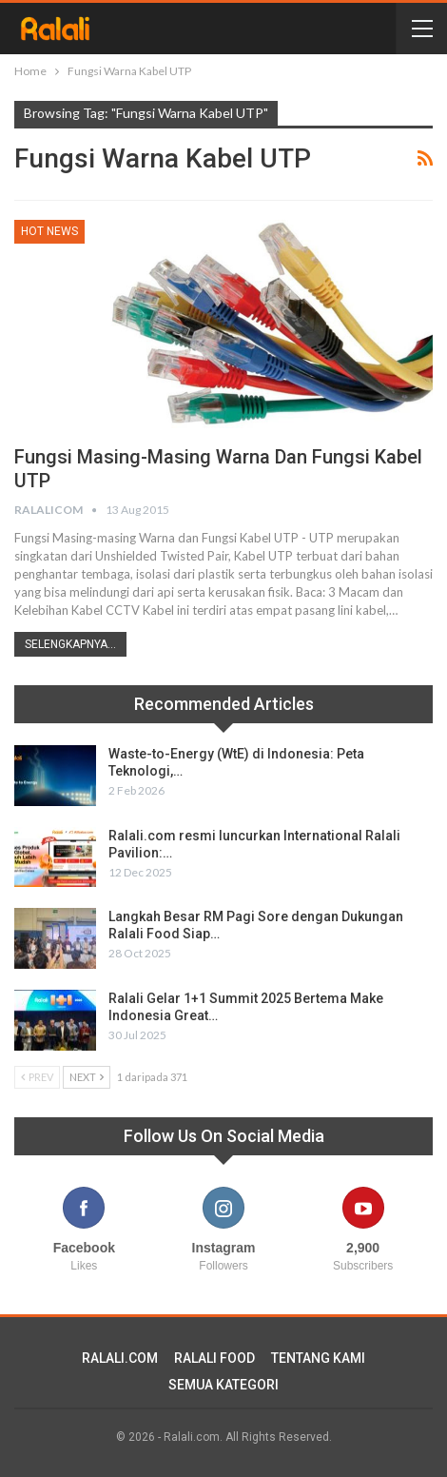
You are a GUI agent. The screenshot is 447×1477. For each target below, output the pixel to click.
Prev (37, 1077)
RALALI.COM (120, 1358)
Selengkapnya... (70, 644)
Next (86, 1077)
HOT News (49, 231)
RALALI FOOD (214, 1358)
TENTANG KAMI (318, 1358)
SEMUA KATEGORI (223, 1384)
